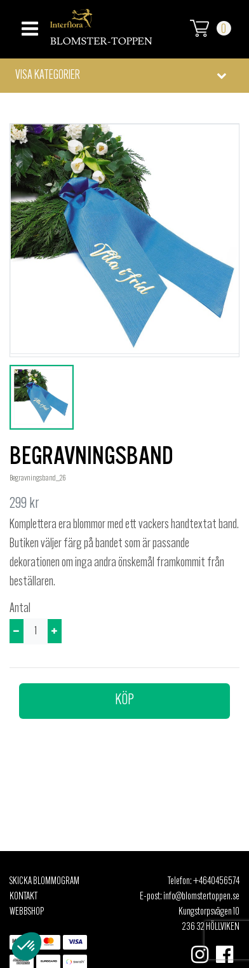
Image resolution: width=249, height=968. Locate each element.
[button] (124, 75)
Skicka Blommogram (44, 881)
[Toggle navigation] (28, 25)
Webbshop (27, 912)
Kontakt (23, 897)
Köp (124, 700)
